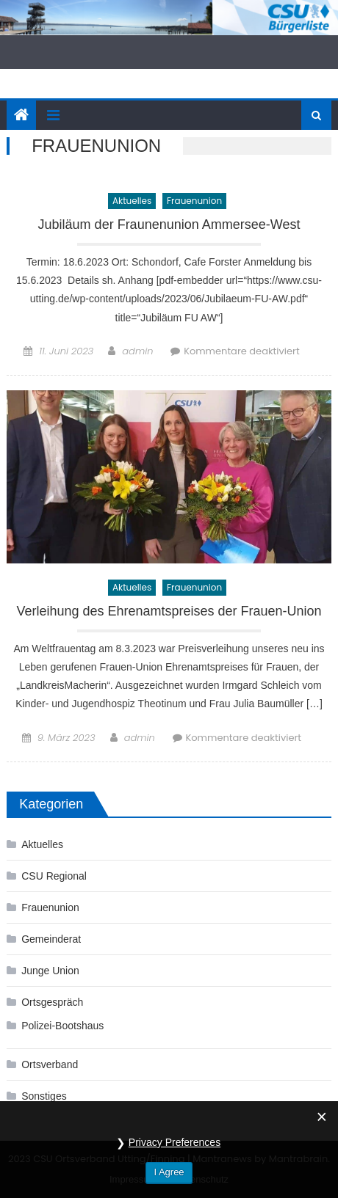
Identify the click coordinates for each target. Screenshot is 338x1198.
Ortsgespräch (52, 1002)
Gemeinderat (51, 939)
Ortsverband (49, 1064)
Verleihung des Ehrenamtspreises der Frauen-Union (168, 611)
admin (137, 351)
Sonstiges (43, 1096)
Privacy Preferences (174, 1159)
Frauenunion (194, 200)
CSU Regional (54, 876)
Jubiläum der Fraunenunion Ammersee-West (169, 225)
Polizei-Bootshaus (62, 1025)
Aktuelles (131, 200)
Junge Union (50, 970)
